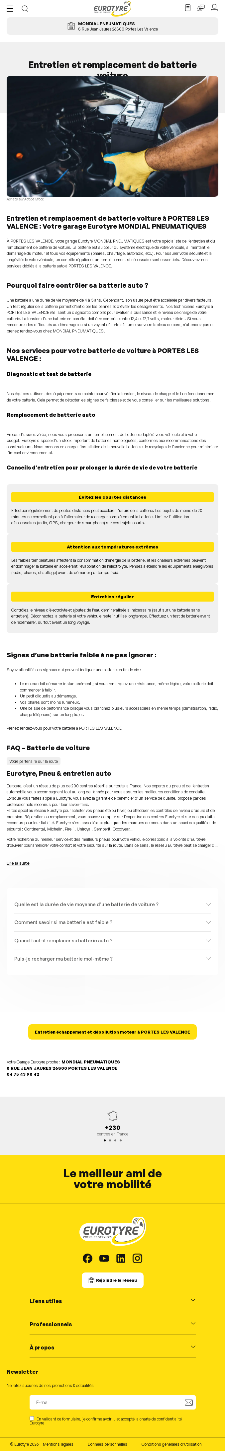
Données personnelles (107, 1444)
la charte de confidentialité (159, 1418)
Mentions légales (58, 1444)
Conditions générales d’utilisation (172, 1444)
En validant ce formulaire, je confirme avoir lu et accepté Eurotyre (106, 1420)
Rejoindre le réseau (116, 1280)
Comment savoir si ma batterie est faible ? (63, 922)
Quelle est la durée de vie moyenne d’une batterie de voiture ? (86, 904)
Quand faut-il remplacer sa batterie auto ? (63, 940)
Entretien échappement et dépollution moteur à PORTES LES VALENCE (112, 1032)
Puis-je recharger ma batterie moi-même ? (63, 959)
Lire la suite (18, 863)
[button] (12, 9)
